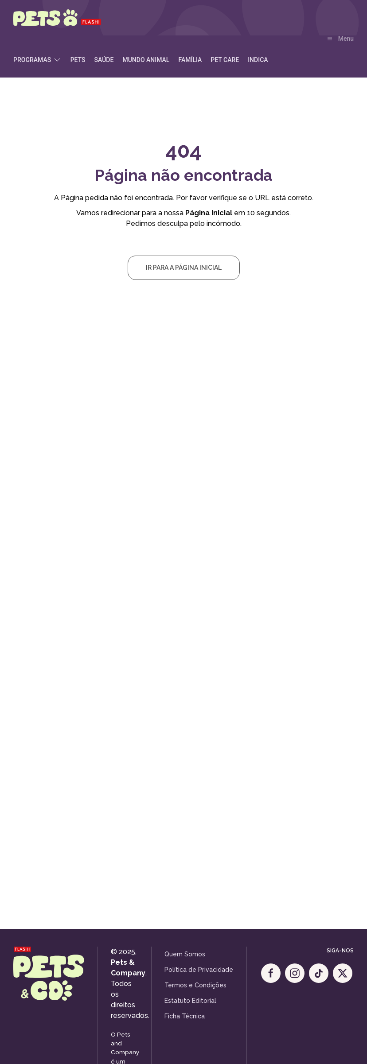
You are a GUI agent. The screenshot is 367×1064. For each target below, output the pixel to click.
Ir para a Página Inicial (184, 267)
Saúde (104, 59)
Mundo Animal (145, 59)
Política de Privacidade (198, 969)
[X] (342, 973)
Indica (258, 59)
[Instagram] (295, 973)
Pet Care (225, 59)
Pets (78, 59)
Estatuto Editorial (190, 1000)
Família (190, 59)
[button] (341, 39)
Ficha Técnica (184, 1016)
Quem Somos (184, 954)
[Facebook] (271, 973)
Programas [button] (37, 59)
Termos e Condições (195, 985)
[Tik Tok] (318, 973)
